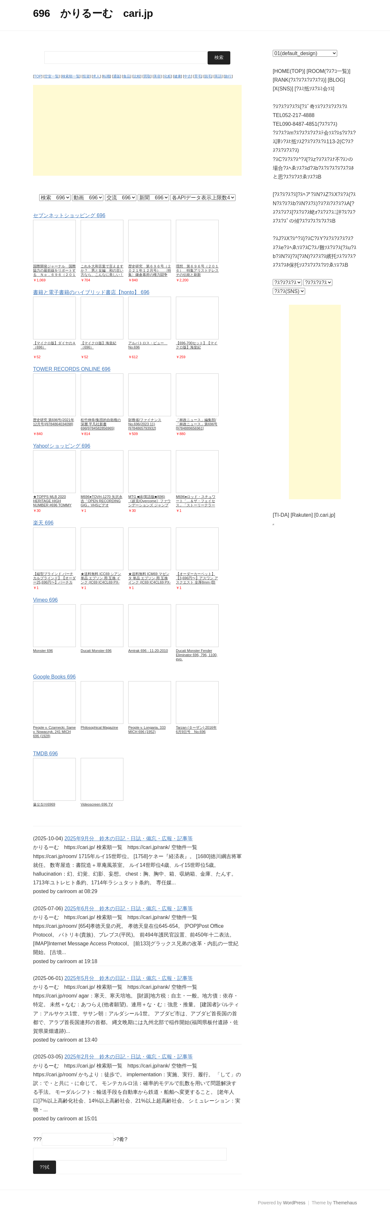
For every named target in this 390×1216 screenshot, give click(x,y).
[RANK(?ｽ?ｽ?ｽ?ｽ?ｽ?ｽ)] (299, 80)
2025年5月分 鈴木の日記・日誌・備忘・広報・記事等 (128, 978)
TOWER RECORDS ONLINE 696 (71, 369)
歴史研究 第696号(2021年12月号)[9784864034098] (53, 422)
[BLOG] (336, 80)
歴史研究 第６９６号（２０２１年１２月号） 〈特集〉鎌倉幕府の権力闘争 (149, 270)
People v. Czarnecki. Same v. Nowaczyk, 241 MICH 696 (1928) (54, 731)
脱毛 (208, 76)
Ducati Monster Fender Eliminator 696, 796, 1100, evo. (196, 654)
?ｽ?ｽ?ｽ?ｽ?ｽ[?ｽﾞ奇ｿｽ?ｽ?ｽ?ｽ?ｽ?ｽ (310, 106)
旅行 (228, 76)
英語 (218, 76)
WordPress (294, 1202)
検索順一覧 (71, 76)
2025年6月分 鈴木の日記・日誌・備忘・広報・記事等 (128, 908)
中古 (187, 76)
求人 (96, 76)
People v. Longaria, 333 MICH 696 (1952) (147, 729)
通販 (116, 76)
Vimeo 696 (45, 599)
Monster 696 (43, 650)
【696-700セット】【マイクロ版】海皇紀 (196, 345)
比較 (137, 76)
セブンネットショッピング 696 (69, 215)
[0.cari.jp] (324, 515)
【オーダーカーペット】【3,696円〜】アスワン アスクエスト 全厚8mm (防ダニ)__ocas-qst (197, 580)
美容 (157, 76)
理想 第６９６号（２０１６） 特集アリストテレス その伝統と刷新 (199, 270)
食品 (126, 76)
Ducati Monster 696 (96, 650)
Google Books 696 (54, 676)
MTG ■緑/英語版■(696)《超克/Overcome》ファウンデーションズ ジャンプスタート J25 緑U (149, 503)
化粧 (167, 76)
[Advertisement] (137, 130)
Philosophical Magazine (99, 727)
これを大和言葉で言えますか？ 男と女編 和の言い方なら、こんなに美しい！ (102, 270)
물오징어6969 (44, 804)
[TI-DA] (281, 515)
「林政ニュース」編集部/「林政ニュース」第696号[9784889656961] (196, 424)
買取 (147, 76)
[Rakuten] (302, 515)
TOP (37, 76)
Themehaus (345, 1202)
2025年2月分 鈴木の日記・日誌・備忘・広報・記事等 (128, 1056)
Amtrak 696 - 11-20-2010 (148, 650)
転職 (106, 76)
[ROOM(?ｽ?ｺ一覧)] (328, 71)
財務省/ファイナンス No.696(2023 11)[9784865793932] (144, 424)
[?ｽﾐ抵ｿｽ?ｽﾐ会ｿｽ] (315, 88)
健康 (177, 76)
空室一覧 (51, 76)
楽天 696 (43, 522)
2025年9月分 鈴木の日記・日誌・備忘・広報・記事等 (128, 838)
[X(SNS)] (283, 88)
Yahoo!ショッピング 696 (61, 446)
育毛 (197, 76)
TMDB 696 (45, 753)
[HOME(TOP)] (289, 71)
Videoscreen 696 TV (97, 804)
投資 (86, 76)
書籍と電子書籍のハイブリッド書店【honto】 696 (91, 292)
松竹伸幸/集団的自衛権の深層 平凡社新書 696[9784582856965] (101, 424)
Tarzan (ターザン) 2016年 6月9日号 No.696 (196, 729)
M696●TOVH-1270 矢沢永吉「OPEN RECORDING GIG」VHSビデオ (101, 501)
